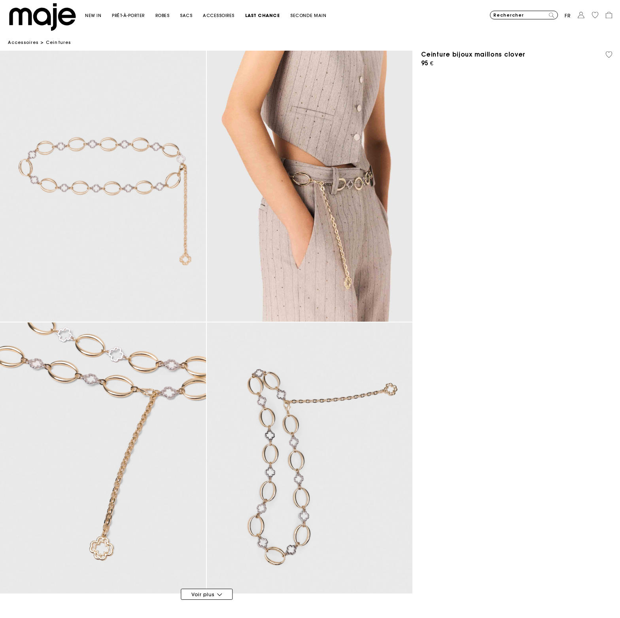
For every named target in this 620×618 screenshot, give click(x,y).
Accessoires (23, 42)
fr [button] (568, 16)
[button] (98, 15)
